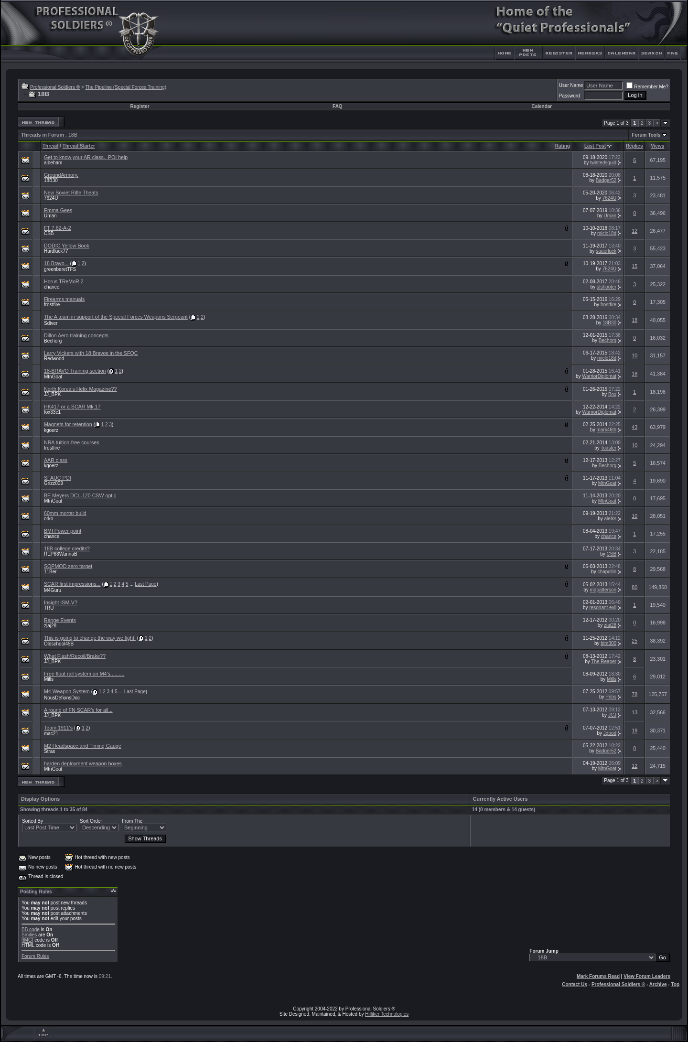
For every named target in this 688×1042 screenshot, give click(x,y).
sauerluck (606, 251)
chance (51, 287)
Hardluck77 (56, 251)
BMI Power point (62, 531)
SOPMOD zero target (68, 566)
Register (140, 106)
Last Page (145, 584)
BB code (31, 929)
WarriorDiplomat (599, 376)
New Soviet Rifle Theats (71, 192)
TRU (49, 608)
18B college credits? (67, 548)
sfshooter (606, 287)
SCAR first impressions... (72, 584)
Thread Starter (79, 146)
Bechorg (53, 341)
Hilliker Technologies (386, 1014)
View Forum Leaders (647, 976)
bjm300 (608, 643)
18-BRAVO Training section (75, 371)
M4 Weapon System (67, 691)
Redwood (54, 358)
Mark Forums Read (598, 976)
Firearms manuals (64, 299)
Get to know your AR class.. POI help (86, 157)
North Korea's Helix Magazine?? (80, 389)
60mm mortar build (65, 513)
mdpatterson (603, 589)
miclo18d (606, 233)
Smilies (29, 934)
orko (48, 518)
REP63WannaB (60, 554)
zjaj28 (50, 625)
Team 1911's (58, 727)
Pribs (610, 696)
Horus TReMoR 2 (64, 281)
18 (634, 320)
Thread (50, 146)
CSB (49, 233)
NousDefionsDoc (62, 697)
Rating (562, 146)
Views (657, 146)
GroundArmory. (61, 175)
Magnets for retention (68, 424)
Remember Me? (647, 86)
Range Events (60, 620)
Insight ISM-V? (60, 602)
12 (634, 231)
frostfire (52, 304)
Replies (634, 146)
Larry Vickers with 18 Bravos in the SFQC (91, 353)
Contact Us (574, 984)
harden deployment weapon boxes (83, 763)
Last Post (595, 146)
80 (634, 587)
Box (612, 394)
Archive (658, 984)
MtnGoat (53, 376)
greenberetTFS (60, 269)
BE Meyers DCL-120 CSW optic (80, 495)
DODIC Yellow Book (66, 245)
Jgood (609, 733)
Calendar (541, 106)
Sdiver (50, 323)
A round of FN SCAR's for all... (78, 710)
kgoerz (51, 430)
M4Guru (52, 590)
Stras (49, 751)
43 (634, 427)
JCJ (612, 715)
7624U (51, 198)
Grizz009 (53, 483)
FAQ (338, 106)
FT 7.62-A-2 (57, 228)
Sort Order (91, 821)
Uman (50, 215)
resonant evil (602, 607)
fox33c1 (52, 412)
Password (569, 95)
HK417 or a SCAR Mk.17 (72, 406)
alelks (610, 518)
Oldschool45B (59, 643)
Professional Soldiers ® (55, 87)
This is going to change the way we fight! (90, 638)
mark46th (606, 429)
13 (634, 712)
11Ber (50, 571)
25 (634, 641)
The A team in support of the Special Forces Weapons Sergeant (116, 317)
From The (132, 821)
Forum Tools (646, 135)
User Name (571, 85)
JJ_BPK (52, 394)
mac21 (51, 733)
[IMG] (27, 940)
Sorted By (32, 821)
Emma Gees (58, 210)
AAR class (55, 460)
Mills (49, 679)
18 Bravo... (56, 263)
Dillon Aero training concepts (76, 335)
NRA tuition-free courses (71, 442)
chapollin (607, 571)
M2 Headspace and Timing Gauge (82, 746)
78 (634, 694)
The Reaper (603, 661)
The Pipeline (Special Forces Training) (125, 87)
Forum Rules (35, 956)
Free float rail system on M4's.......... (84, 674)
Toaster (608, 448)
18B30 (51, 180)
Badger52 (606, 180)
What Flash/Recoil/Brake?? (75, 656)
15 (634, 266)
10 (634, 355)
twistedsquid (603, 162)
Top (675, 984)
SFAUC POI (57, 478)
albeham (53, 162)
